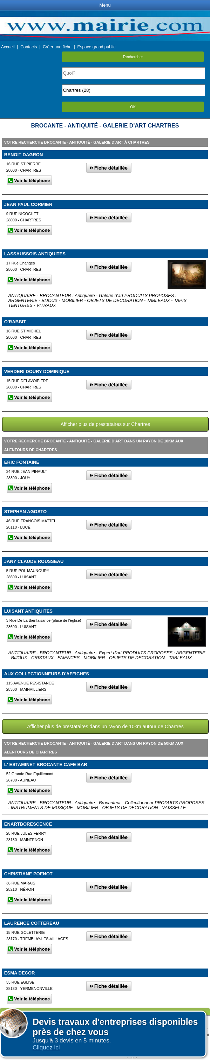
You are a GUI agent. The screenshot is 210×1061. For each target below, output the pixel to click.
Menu (104, 5)
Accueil (8, 46)
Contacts (28, 46)
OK (133, 107)
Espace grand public (96, 46)
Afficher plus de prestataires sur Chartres (105, 424)
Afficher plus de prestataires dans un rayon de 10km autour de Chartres (105, 726)
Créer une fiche (57, 46)
